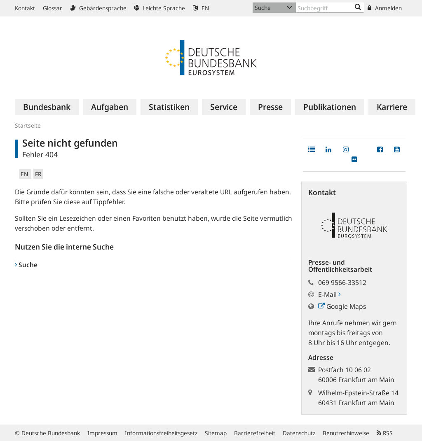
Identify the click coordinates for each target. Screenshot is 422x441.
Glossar (52, 8)
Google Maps (342, 306)
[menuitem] (47, 107)
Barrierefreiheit (254, 433)
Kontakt (25, 8)
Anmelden (385, 8)
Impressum (102, 433)
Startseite (28, 125)
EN (201, 8)
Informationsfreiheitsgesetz (161, 433)
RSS (385, 433)
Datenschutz (299, 433)
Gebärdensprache (98, 8)
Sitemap (216, 433)
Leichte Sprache (159, 8)
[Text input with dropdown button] (330, 7)
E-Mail (329, 294)
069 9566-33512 (342, 282)
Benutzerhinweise (346, 433)
